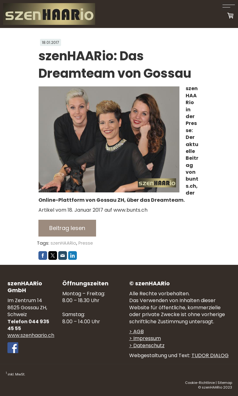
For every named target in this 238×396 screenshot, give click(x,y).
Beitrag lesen (67, 228)
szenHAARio (63, 243)
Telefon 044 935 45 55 (28, 325)
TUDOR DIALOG (210, 355)
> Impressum (145, 338)
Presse (85, 243)
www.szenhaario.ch (30, 335)
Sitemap (225, 382)
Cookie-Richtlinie (200, 382)
